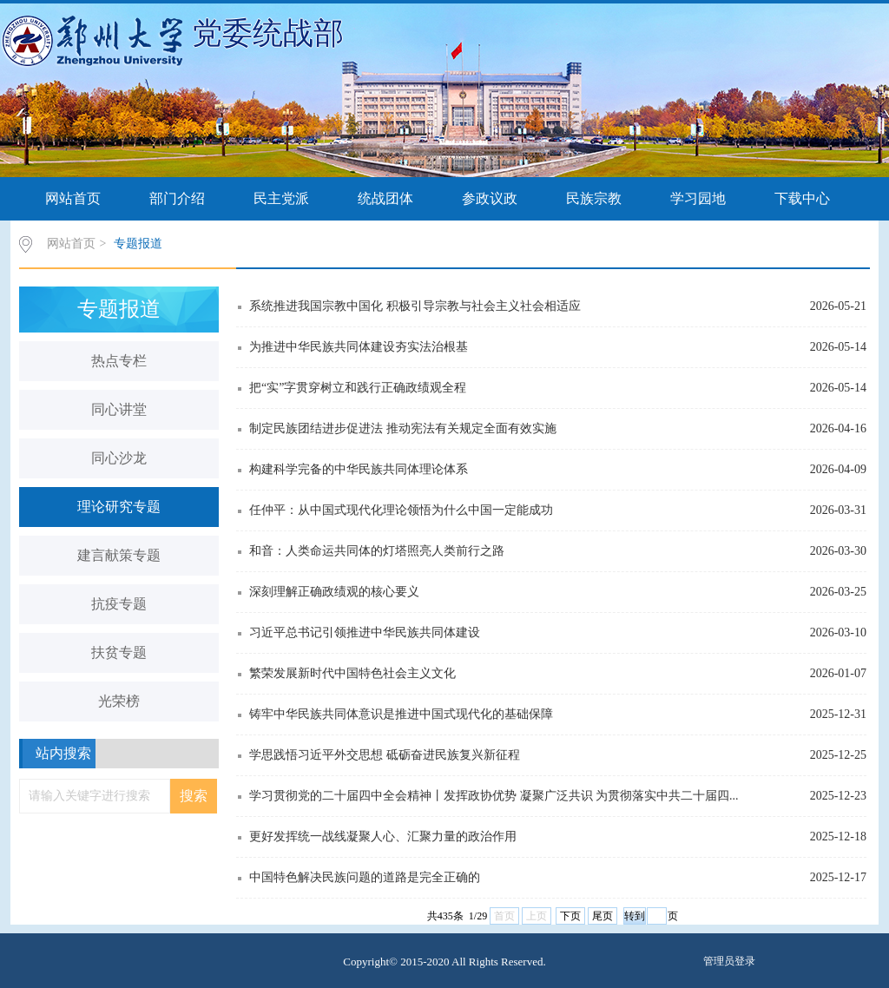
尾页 (602, 916)
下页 (570, 916)
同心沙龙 (119, 458)
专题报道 (138, 243)
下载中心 (802, 198)
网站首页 (73, 198)
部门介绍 (177, 198)
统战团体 (385, 198)
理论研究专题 (119, 506)
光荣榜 (119, 701)
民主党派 (281, 198)
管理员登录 (729, 961)
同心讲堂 (119, 409)
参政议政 (489, 198)
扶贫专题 (119, 652)
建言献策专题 (119, 555)
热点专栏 (119, 360)
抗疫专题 (119, 603)
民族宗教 (594, 198)
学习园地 (698, 198)
